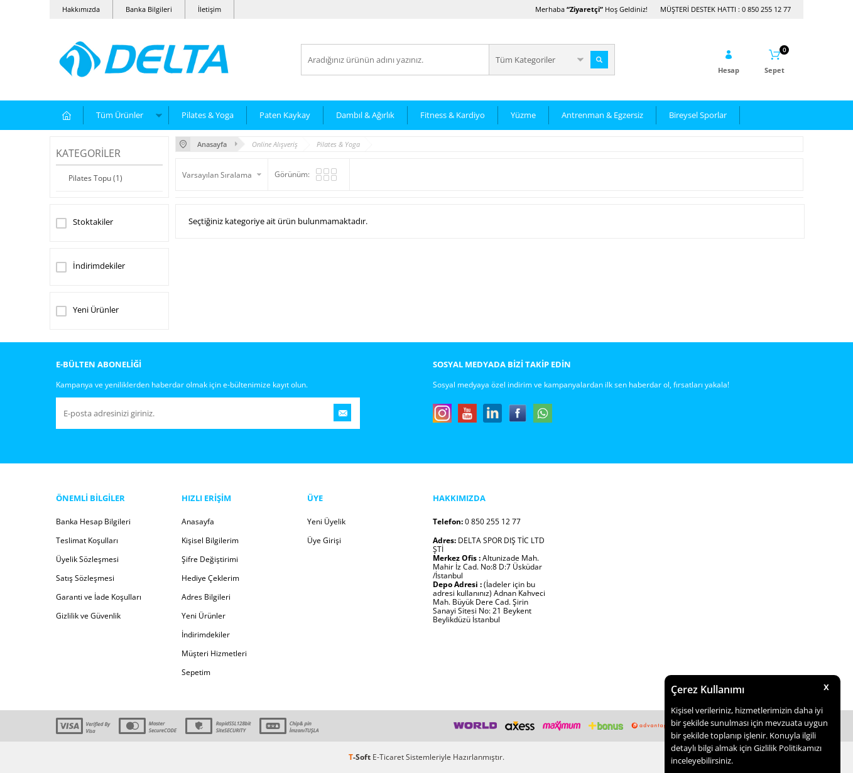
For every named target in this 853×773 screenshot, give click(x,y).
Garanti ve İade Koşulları (98, 597)
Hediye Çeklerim (210, 578)
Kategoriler (88, 153)
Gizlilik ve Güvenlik (88, 615)
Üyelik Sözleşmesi (87, 559)
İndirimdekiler (90, 267)
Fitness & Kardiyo (452, 115)
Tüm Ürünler (119, 115)
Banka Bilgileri (149, 9)
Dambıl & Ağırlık (365, 115)
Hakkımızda (81, 9)
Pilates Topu (95, 178)
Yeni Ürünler (87, 311)
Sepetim (196, 672)
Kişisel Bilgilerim (210, 540)
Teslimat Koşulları (87, 540)
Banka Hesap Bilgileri (93, 521)
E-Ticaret (388, 757)
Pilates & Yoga (208, 115)
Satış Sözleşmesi (85, 578)
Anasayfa (198, 521)
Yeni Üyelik (326, 521)
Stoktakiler (84, 223)
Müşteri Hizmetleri (214, 653)
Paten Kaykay (284, 115)
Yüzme (523, 115)
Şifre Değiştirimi (210, 559)
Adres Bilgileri (206, 597)
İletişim (209, 9)
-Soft (360, 757)
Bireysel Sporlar (698, 115)
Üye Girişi (324, 540)
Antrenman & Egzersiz (602, 115)
